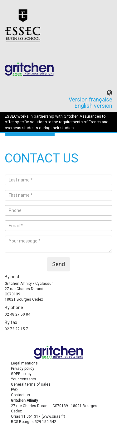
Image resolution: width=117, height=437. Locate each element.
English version (93, 105)
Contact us (20, 395)
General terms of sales (31, 384)
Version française (90, 99)
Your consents (23, 379)
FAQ (14, 390)
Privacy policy (22, 368)
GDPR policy (21, 374)
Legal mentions (24, 363)
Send (58, 264)
